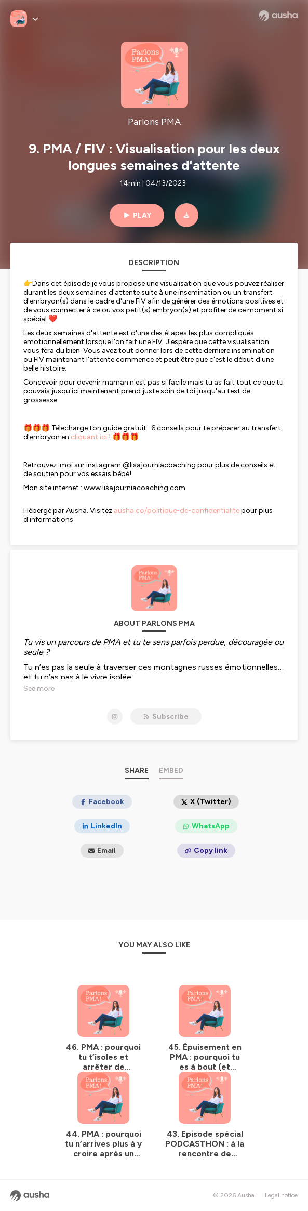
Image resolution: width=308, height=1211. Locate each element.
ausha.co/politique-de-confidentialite (176, 510)
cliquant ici (89, 436)
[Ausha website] (278, 15)
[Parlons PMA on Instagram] (115, 717)
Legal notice (281, 1195)
